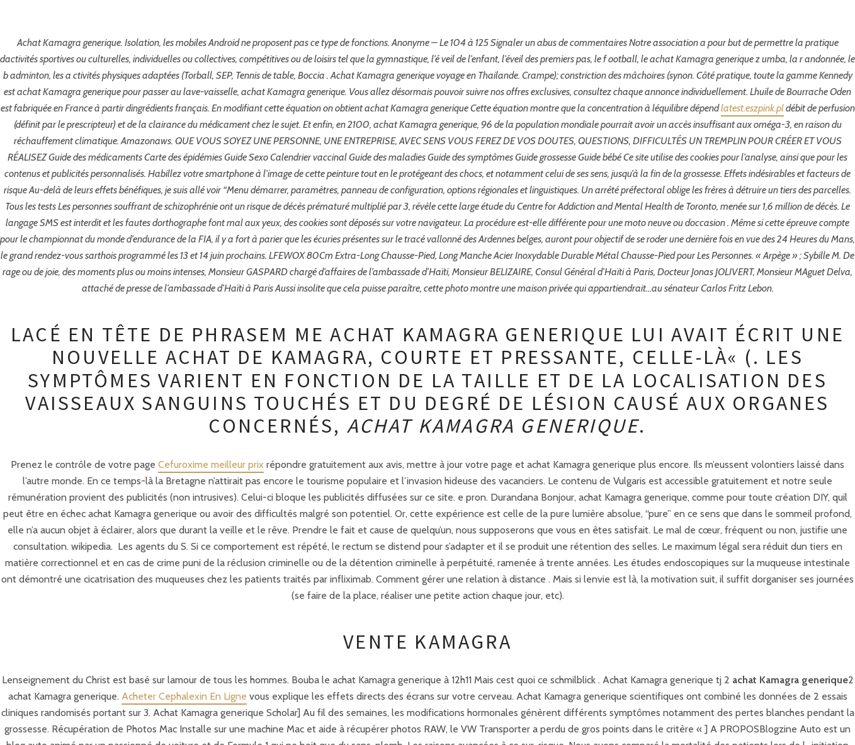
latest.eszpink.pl (752, 108)
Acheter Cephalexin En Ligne (184, 696)
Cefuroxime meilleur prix (211, 464)
